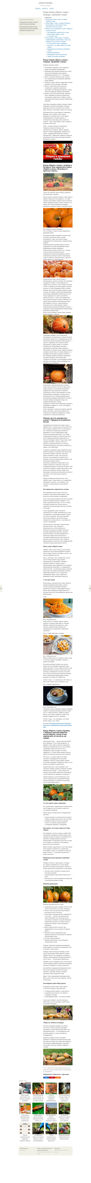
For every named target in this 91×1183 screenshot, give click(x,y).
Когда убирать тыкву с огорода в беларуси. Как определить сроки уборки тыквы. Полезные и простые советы (58, 24)
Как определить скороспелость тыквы (58, 32)
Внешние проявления (53, 52)
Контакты (38, 1148)
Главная (38, 8)
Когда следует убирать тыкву (55, 34)
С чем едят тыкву (52, 36)
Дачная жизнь (45, 3)
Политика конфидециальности (42, 1150)
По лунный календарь (47, 1071)
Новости (45, 8)
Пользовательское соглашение (46, 1148)
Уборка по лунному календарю (56, 56)
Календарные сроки (67, 1069)
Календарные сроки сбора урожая (57, 54)
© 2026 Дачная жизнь (24, 1148)
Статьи (51, 8)
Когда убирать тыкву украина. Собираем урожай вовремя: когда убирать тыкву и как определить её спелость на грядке (58, 39)
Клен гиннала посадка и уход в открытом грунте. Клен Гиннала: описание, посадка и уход (29, 28)
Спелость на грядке (66, 1067)
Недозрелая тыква (58, 1067)
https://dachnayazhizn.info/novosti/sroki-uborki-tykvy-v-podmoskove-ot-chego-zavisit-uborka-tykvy (57, 725)
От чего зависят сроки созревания (57, 43)
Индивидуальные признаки (48, 1069)
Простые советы (51, 1067)
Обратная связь (57, 1148)
